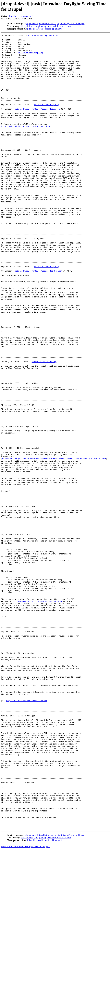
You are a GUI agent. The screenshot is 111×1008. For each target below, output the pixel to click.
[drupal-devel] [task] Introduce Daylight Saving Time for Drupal (55, 23)
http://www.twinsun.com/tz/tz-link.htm (26, 834)
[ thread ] (38, 29)
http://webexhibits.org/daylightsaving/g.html (26, 144)
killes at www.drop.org (30, 56)
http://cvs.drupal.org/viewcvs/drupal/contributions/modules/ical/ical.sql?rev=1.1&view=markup (54, 544)
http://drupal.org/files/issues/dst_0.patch (38, 318)
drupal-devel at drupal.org (21, 16)
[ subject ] (48, 29)
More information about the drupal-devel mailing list (25, 1005)
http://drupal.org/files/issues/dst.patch (37, 124)
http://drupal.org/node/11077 (44, 36)
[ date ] (30, 29)
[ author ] (57, 29)
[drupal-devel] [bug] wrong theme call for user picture (46, 26)
